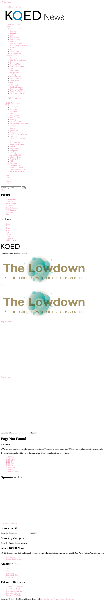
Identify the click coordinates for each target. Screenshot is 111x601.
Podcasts (9, 206)
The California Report (18, 60)
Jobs (7, 571)
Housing (13, 41)
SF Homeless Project (17, 93)
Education (14, 33)
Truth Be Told (15, 81)
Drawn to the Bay (16, 89)
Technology (14, 52)
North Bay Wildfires (17, 91)
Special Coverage (12, 85)
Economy (13, 31)
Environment (15, 39)
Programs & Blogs (12, 56)
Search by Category (8, 543)
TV (7, 226)
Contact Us (69, 599)
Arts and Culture (16, 29)
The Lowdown (15, 79)
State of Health (15, 77)
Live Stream (10, 459)
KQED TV (9, 461)
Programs (9, 134)
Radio (8, 224)
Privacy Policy (59, 599)
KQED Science (11, 467)
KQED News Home (13, 25)
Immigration (14, 37)
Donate (8, 181)
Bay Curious (14, 70)
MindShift (14, 68)
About (8, 569)
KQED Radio (10, 457)
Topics (8, 27)
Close (3, 190)
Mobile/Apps (10, 212)
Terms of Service (46, 599)
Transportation (15, 54)
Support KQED (11, 238)
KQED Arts (10, 465)
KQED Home (11, 200)
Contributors (10, 557)
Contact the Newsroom (14, 559)
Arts (7, 230)
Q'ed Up (13, 74)
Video (12, 83)
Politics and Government (19, 45)
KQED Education (12, 471)
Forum (12, 62)
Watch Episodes (11, 204)
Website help (10, 577)
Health (12, 35)
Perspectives (14, 72)
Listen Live (10, 202)
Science (13, 47)
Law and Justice (16, 43)
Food (7, 232)
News (8, 228)
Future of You (15, 64)
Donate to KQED (12, 575)
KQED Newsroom (17, 66)
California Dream (16, 87)
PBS (7, 177)
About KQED (11, 240)
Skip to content (6, 321)
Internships (10, 573)
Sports (12, 50)
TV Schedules (11, 210)
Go (24, 188)
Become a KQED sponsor (9, 523)
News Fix (13, 58)
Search (8, 183)
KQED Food (10, 469)
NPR (7, 175)
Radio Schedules (12, 208)
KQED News (13, 6)
